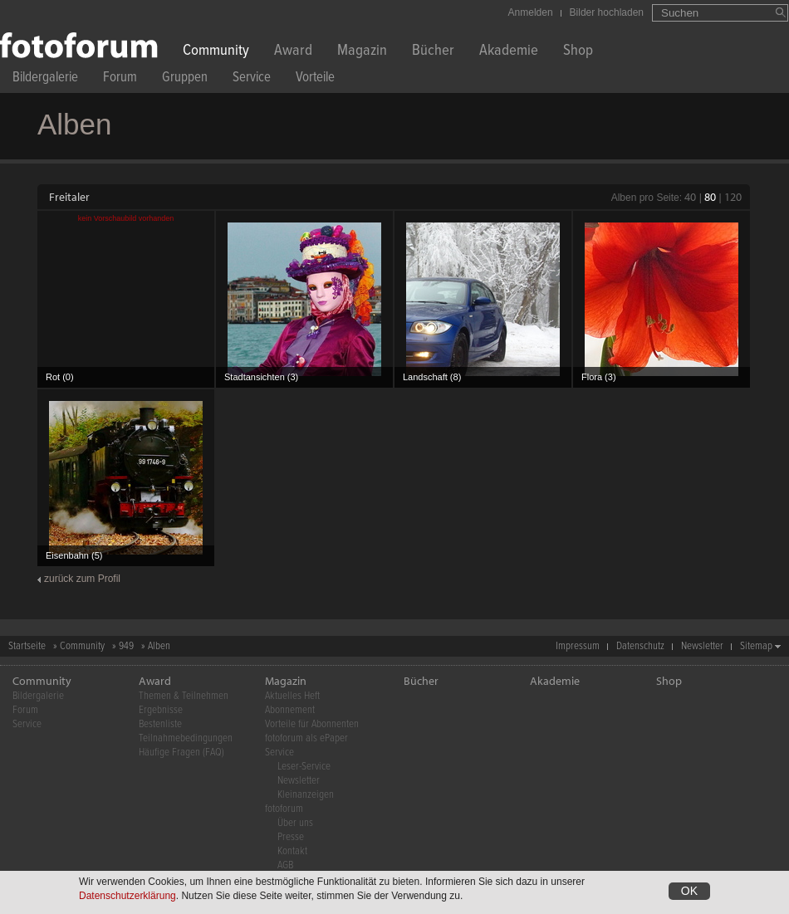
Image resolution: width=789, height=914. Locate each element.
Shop (578, 52)
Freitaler (69, 196)
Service (252, 79)
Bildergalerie (45, 79)
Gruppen (185, 79)
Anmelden (530, 12)
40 (690, 196)
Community (216, 52)
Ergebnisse (161, 710)
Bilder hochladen (607, 12)
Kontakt (292, 851)
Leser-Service (304, 767)
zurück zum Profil (82, 578)
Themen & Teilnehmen (183, 696)
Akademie (508, 52)
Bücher (433, 52)
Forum (120, 79)
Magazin (362, 52)
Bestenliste (160, 724)
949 (126, 646)
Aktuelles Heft (292, 696)
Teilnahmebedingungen (186, 738)
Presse (290, 837)
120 (733, 196)
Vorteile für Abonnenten (312, 724)
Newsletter (702, 646)
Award (293, 52)
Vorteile (315, 79)
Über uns (295, 823)
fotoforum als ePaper (306, 738)
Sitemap (756, 646)
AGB (285, 865)
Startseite (27, 646)
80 (710, 196)
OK (689, 891)
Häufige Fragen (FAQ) (181, 752)
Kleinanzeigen (305, 795)
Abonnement (290, 710)
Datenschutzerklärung (127, 896)
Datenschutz (640, 646)
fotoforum (284, 809)
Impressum (578, 646)
